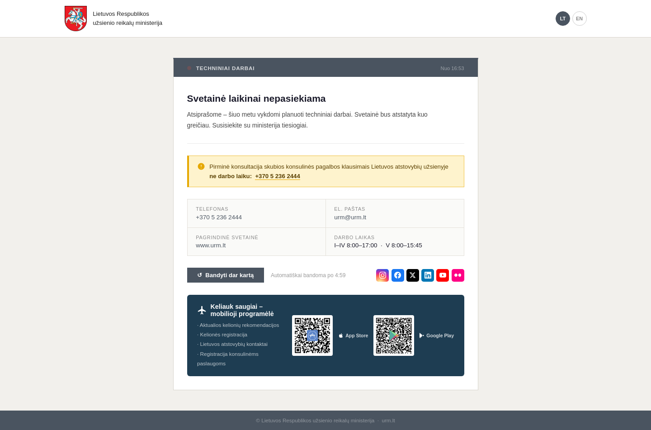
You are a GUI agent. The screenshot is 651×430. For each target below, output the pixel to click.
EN (579, 18)
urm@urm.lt (350, 217)
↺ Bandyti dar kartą (225, 275)
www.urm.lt (211, 245)
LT (563, 18)
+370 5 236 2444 (277, 176)
